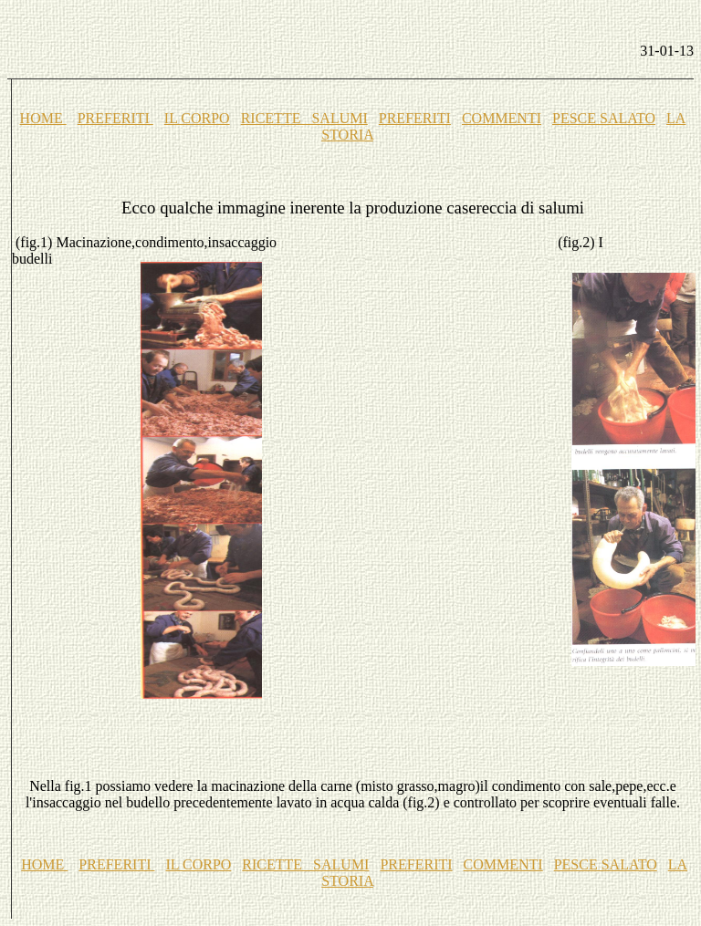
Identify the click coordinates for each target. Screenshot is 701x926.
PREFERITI (115, 118)
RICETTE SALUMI (304, 118)
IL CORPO (197, 118)
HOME (43, 118)
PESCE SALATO (603, 118)
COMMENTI (501, 118)
